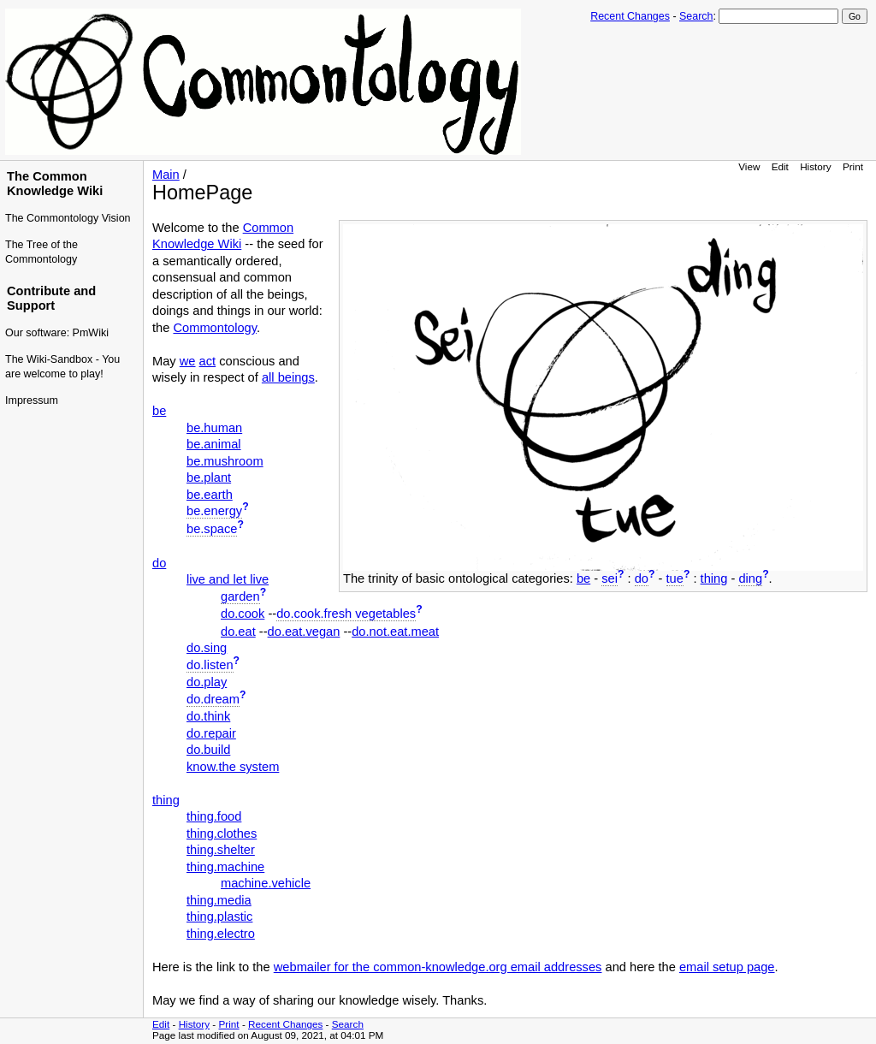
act (207, 361)
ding (750, 578)
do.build (208, 749)
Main (166, 174)
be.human (214, 428)
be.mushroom (224, 461)
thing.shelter (220, 850)
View (749, 166)
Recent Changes (630, 16)
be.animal (213, 444)
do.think (208, 716)
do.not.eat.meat (395, 631)
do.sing (206, 648)
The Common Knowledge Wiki (55, 183)
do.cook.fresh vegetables (346, 613)
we (188, 361)
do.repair (211, 733)
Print (853, 166)
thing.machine (225, 867)
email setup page (727, 967)
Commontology (214, 328)
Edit (780, 166)
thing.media (219, 900)
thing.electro (220, 933)
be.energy (214, 511)
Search (696, 16)
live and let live (227, 579)
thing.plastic (219, 916)
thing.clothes (221, 833)
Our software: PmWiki (57, 333)
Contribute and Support (51, 298)
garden (240, 596)
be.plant (208, 477)
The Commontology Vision (68, 218)
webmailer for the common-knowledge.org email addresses (438, 967)
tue (675, 578)
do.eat (238, 631)
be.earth (209, 494)
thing (714, 578)
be (583, 578)
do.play (206, 682)
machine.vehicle (266, 883)
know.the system (232, 767)
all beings (288, 377)
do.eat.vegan (304, 631)
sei (609, 578)
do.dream (213, 699)
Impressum (31, 400)
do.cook (242, 613)
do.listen (210, 665)
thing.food (213, 816)
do (641, 578)
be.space (211, 529)
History (815, 166)
